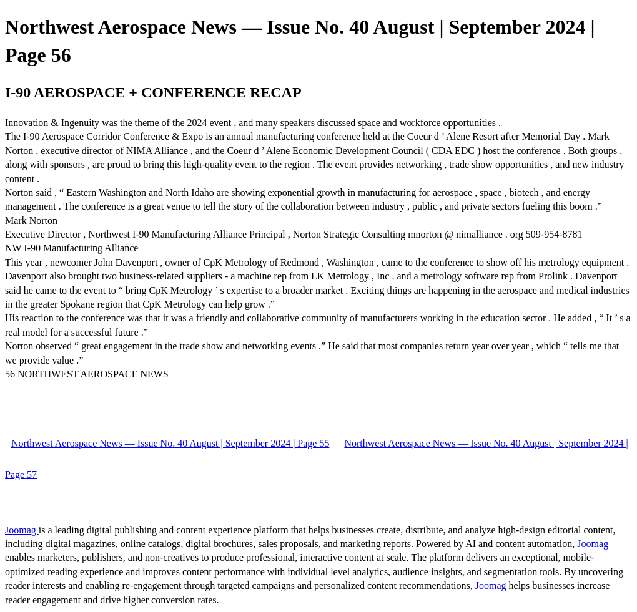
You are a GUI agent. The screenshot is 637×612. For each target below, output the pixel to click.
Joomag (22, 530)
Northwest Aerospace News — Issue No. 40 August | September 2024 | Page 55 (170, 443)
